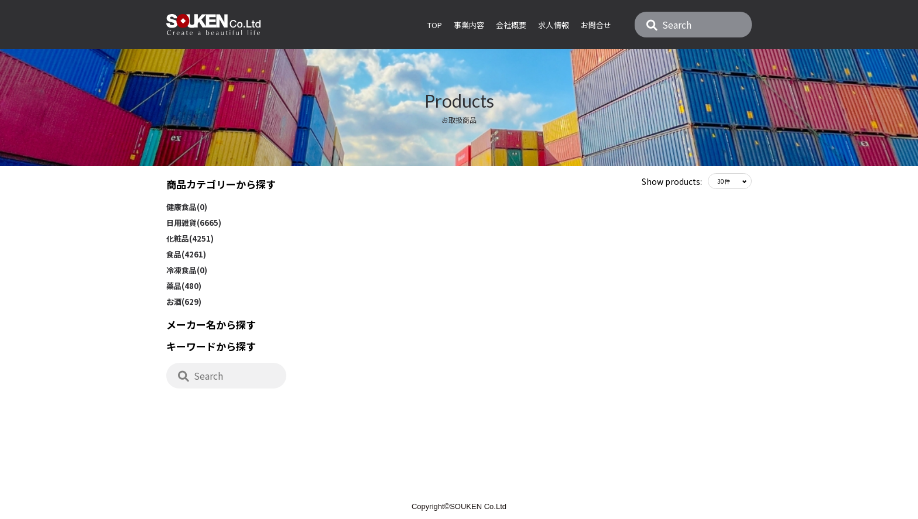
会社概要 (511, 24)
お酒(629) (183, 301)
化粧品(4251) (190, 238)
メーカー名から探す (211, 324)
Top (434, 24)
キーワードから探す (211, 346)
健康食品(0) (186, 206)
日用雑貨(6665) (193, 222)
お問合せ (596, 24)
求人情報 (553, 24)
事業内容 (469, 24)
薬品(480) (183, 285)
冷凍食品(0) (186, 270)
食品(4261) (186, 254)
